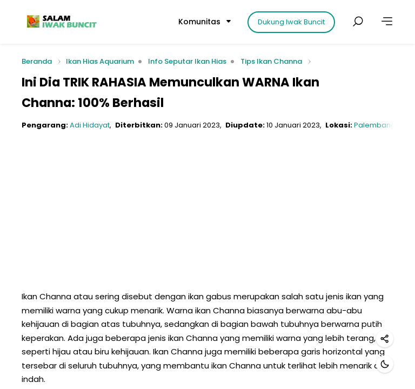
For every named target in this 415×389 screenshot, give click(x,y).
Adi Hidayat (90, 125)
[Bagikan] (384, 338)
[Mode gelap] (384, 364)
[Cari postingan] (357, 21)
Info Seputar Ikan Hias (187, 61)
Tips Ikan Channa (271, 61)
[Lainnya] (386, 21)
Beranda (37, 61)
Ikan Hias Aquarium (100, 61)
